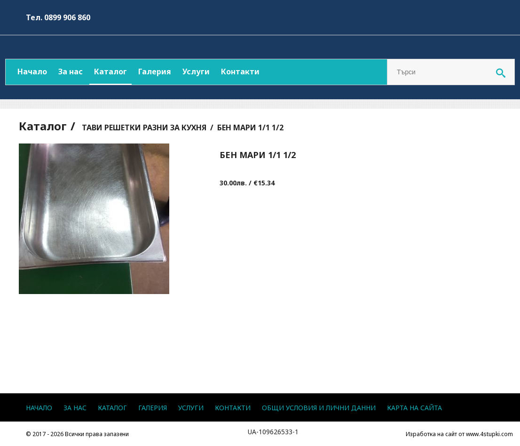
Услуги (196, 71)
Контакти (240, 71)
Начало (32, 71)
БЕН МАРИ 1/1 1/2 (250, 127)
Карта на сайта (414, 407)
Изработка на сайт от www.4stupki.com (459, 434)
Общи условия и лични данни (319, 407)
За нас (70, 71)
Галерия (154, 71)
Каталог (110, 71)
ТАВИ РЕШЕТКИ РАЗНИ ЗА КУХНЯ (144, 127)
